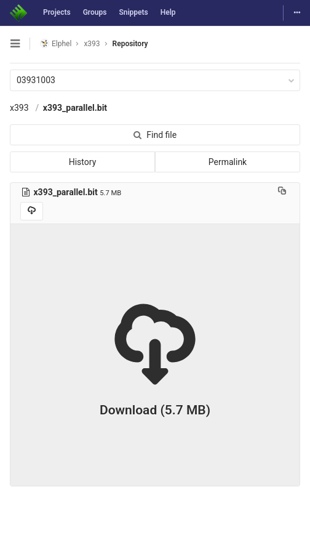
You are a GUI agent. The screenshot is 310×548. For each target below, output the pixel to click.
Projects (57, 12)
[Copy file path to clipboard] (282, 192)
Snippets (133, 12)
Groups (95, 12)
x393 (19, 108)
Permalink (228, 162)
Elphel (55, 43)
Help (168, 12)
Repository (130, 43)
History (83, 162)
